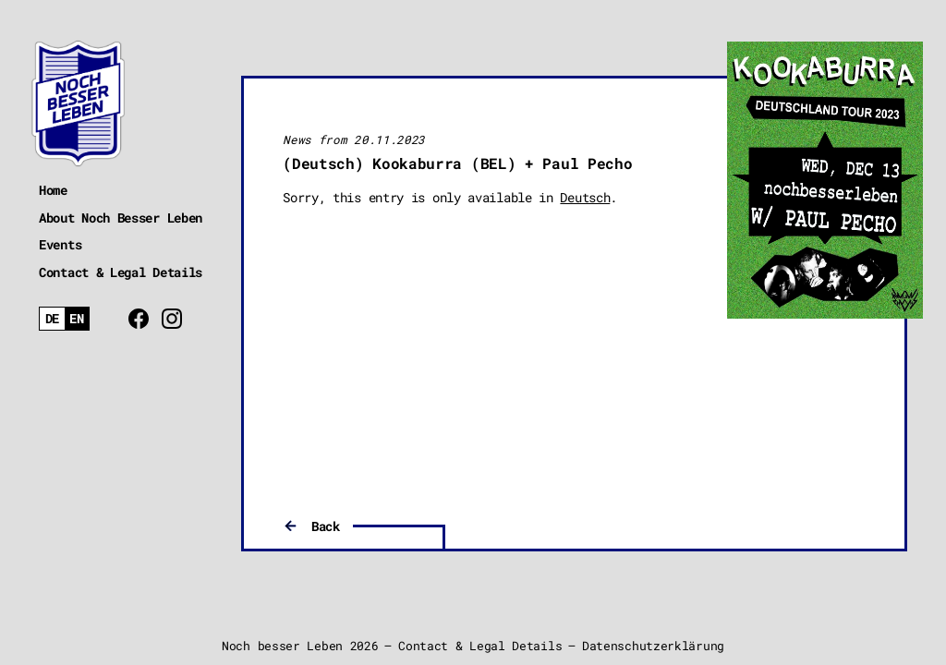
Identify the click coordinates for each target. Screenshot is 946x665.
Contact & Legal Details (120, 272)
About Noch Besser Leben (120, 217)
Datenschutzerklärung (653, 645)
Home (53, 190)
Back (325, 526)
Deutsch (585, 197)
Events (60, 244)
